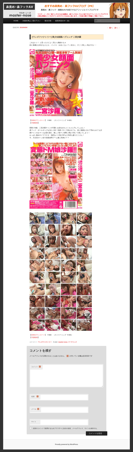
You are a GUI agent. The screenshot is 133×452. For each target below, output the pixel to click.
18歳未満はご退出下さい (31, 21)
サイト (33, 422)
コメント (36, 367)
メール (35, 409)
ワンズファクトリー (45, 342)
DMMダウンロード (38, 120)
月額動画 (34, 123)
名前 (35, 396)
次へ (117, 28)
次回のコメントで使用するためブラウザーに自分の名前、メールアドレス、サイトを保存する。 (65, 428)
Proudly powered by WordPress (66, 444)
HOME (15, 21)
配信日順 (48, 21)
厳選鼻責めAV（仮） (62, 21)
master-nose (62, 342)
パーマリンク (72, 342)
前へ (110, 28)
